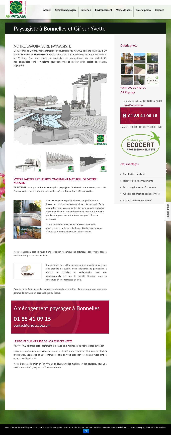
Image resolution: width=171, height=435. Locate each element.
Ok (86, 431)
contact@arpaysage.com (133, 105)
